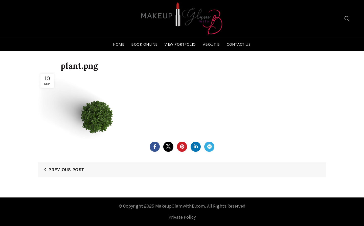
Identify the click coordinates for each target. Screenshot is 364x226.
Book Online (144, 44)
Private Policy (182, 217)
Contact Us (239, 44)
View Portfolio (180, 44)
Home (118, 44)
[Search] (347, 18)
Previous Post (66, 169)
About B (211, 44)
